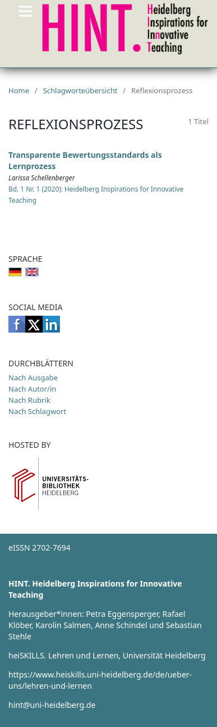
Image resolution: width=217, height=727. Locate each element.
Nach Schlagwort (37, 411)
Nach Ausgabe (33, 377)
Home (18, 90)
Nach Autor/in (32, 389)
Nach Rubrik (29, 400)
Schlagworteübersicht (80, 90)
